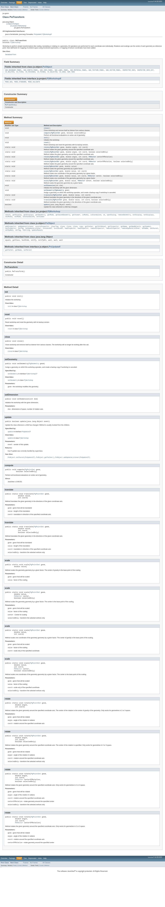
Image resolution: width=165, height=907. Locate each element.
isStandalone (95, 221)
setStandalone (28, 223)
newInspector (70, 236)
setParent (154, 236)
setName (145, 236)
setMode (17, 223)
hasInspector (10, 236)
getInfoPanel (100, 233)
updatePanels (37, 238)
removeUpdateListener (131, 236)
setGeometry (49, 196)
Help (45, 2)
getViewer (76, 221)
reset (46, 145)
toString (26, 238)
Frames (25, 7)
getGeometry (40, 221)
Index (40, 2)
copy (81, 233)
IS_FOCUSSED (30, 73)
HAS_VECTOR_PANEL (113, 71)
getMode (50, 221)
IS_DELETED (9, 73)
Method (25, 9)
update (46, 211)
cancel (8, 221)
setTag (18, 238)
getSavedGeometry (63, 221)
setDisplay (137, 221)
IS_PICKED (41, 73)
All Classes (46, 7)
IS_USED (62, 73)
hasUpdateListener (33, 236)
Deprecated (32, 2)
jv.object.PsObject (12, 24)
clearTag (54, 233)
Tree (25, 2)
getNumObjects (135, 233)
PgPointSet (55, 135)
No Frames (34, 7)
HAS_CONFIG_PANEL (30, 71)
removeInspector (97, 236)
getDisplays (28, 221)
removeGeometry (124, 221)
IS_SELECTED (52, 73)
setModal (9, 223)
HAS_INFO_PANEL (46, 71)
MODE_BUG (9, 83)
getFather (89, 233)
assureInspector (42, 233)
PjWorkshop (15, 43)
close (46, 130)
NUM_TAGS (71, 73)
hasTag (21, 236)
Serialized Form (10, 55)
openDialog (111, 221)
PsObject (47, 67)
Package (12, 2)
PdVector (92, 160)
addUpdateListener (26, 233)
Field (14, 9)
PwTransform (10, 107)
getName (124, 233)
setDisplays (148, 221)
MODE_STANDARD (20, 83)
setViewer (40, 223)
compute (47, 135)
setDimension (49, 191)
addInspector (10, 233)
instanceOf (47, 236)
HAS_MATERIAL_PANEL (78, 71)
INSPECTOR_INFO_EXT (145, 71)
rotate (46, 150)
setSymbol (9, 238)
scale (46, 170)
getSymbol (147, 233)
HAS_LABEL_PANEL (61, 71)
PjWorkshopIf (47, 34)
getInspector (113, 233)
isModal (85, 221)
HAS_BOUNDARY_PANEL (13, 71)
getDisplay (17, 221)
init (45, 140)
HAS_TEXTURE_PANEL (96, 71)
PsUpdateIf (38, 34)
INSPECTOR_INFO (128, 71)
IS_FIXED (19, 73)
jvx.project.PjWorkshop (18, 26)
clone (62, 233)
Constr (19, 9)
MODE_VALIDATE (34, 83)
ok (104, 221)
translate (48, 201)
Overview (4, 2)
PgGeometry (59, 196)
